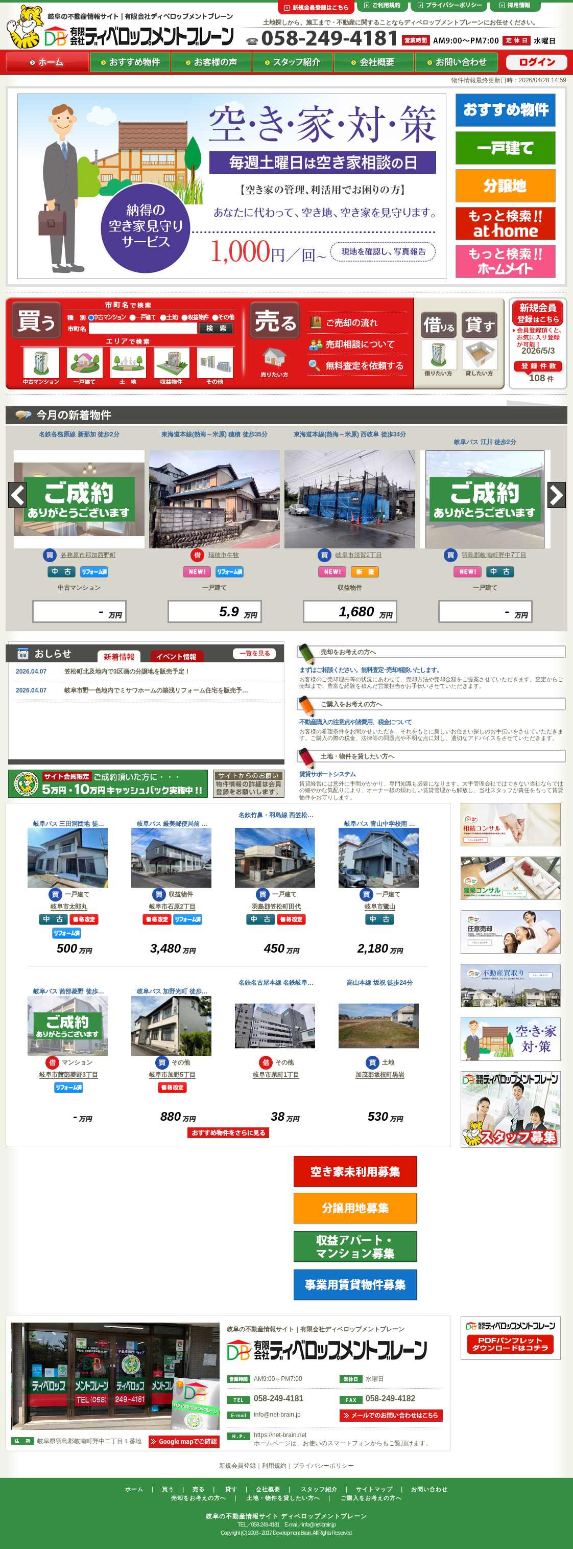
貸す (231, 1489)
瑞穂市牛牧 (223, 555)
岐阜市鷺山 (380, 906)
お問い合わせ (429, 1489)
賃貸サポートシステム (327, 774)
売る (199, 1489)
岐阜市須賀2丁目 (359, 555)
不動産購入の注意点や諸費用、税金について (355, 722)
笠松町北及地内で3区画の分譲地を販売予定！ (127, 671)
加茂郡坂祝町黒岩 (379, 1074)
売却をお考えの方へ (198, 1498)
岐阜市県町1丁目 (276, 1074)
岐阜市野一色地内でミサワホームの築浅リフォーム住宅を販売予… (156, 690)
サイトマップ (374, 1489)
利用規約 (274, 1465)
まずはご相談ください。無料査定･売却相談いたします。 (370, 670)
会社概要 (268, 1489)
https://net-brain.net (280, 1435)
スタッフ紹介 (319, 1489)
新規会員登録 (237, 1465)
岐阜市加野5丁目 (172, 1074)
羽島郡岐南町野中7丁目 (494, 555)
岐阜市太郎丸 (69, 906)
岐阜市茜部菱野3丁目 (68, 1074)
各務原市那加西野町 (88, 555)
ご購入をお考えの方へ (371, 1498)
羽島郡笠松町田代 (276, 906)
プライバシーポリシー (323, 1465)
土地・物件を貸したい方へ (283, 1498)
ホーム (134, 1489)
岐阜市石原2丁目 (172, 906)
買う (168, 1489)
